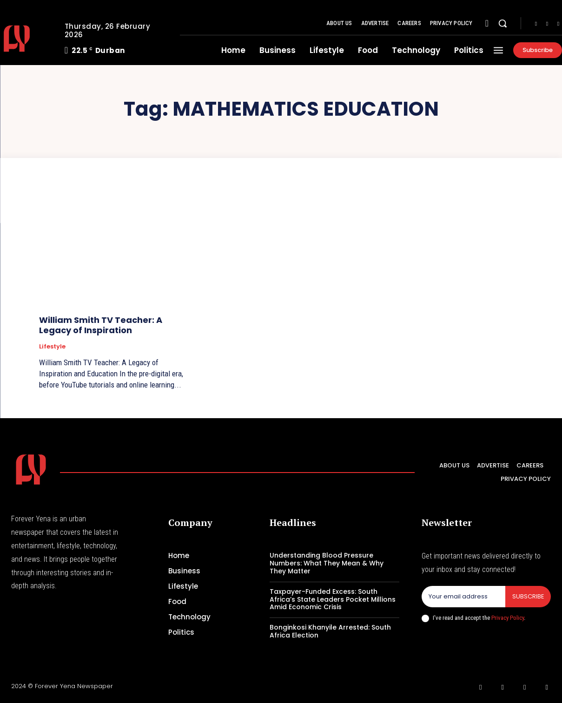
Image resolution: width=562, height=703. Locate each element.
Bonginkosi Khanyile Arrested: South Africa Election (330, 631)
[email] (463, 596)
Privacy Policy (507, 617)
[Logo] (31, 469)
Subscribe (528, 596)
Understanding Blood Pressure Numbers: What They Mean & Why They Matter (326, 563)
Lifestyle (52, 346)
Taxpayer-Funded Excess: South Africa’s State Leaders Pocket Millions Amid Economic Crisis (333, 599)
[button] (502, 23)
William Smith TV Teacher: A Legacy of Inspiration (100, 325)
